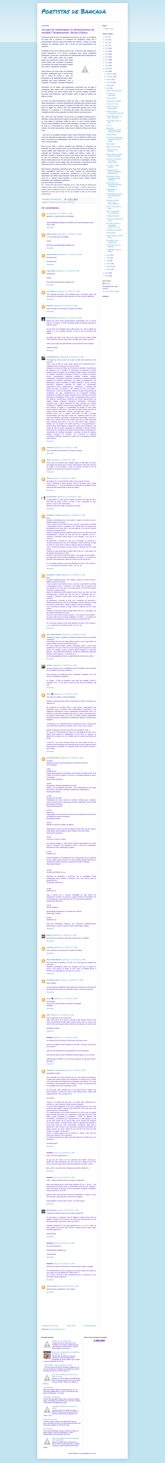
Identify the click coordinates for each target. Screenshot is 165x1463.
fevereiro (109, 266)
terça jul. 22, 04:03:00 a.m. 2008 (64, 1243)
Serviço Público (111, 134)
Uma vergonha (48, 1387)
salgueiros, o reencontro (55, 1070)
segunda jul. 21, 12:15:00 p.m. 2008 (69, 234)
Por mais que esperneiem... (111, 94)
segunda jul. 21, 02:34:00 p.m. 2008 (72, 357)
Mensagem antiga (90, 1326)
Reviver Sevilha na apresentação (112, 107)
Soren (49, 694)
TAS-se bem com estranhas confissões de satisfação (114, 184)
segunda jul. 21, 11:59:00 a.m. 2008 (60, 213)
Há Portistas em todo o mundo (58, 202)
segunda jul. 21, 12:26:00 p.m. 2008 (70, 254)
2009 (106, 68)
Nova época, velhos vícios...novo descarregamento (112, 202)
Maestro (49, 935)
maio (108, 258)
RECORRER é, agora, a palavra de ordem (58, 1365)
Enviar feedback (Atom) (57, 1329)
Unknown (50, 305)
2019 (106, 40)
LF (47, 213)
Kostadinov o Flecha (54, 515)
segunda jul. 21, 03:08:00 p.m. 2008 (63, 478)
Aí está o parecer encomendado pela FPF (114, 112)
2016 (106, 48)
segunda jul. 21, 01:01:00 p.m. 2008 (68, 291)
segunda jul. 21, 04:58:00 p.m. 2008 (73, 515)
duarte (49, 460)
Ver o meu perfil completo (110, 291)
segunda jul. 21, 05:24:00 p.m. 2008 (73, 634)
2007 (106, 273)
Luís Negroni (51, 291)
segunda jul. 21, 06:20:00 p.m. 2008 (64, 665)
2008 (106, 71)
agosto (108, 85)
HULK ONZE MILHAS (54, 634)
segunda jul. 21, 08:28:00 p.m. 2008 (64, 935)
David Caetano (52, 1210)
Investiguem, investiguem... (52, 1397)
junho (108, 255)
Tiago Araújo (51, 271)
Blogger (93, 1453)
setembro (109, 82)
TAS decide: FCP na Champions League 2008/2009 (113, 178)
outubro (109, 79)
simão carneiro (52, 234)
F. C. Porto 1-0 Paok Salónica (112, 166)
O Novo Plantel (111, 98)
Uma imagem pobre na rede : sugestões (113, 117)
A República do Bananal (114, 230)
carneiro (49, 665)
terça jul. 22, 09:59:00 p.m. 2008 (68, 1286)
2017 (106, 45)
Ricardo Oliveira (52, 318)
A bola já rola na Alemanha (111, 190)
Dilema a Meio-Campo (113, 147)
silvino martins (52, 1286)
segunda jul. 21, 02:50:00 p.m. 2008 (65, 447)
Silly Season (71, 202)
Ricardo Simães (52, 254)
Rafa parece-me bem (50, 1419)
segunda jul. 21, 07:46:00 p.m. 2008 (71, 758)
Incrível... (109, 125)
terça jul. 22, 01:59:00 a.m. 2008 (68, 1210)
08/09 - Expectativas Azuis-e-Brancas (113, 212)
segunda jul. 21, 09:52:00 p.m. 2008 (73, 959)
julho (108, 88)
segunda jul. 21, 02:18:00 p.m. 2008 (70, 318)
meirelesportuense (53, 357)
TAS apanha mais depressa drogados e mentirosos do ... (114, 171)
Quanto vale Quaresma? (114, 90)
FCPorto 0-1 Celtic (112, 104)
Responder (50, 227)
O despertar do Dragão (113, 101)
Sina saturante (48, 1429)
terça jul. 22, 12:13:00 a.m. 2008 (74, 1070)
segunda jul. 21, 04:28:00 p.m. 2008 (69, 497)
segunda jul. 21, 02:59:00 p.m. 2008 (63, 460)
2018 (106, 42)
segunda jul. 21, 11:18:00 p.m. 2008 (62, 1015)
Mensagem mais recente (50, 1326)
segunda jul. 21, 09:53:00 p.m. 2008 (71, 980)
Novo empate (110, 144)
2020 (106, 37)
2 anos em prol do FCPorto (112, 150)
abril (108, 261)
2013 (106, 57)
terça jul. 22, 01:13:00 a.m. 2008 (64, 1177)
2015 (106, 51)
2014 (106, 54)
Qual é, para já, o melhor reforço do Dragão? (114, 155)
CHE (48, 1015)
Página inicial (71, 1326)
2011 (106, 62)
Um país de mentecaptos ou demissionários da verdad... (114, 139)
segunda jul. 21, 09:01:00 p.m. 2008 (65, 947)
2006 (106, 276)
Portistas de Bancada (73, 11)
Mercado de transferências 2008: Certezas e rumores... (114, 130)
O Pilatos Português (112, 216)
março (108, 263)
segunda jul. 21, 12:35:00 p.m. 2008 (68, 271)
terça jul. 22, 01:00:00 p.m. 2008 (64, 1263)
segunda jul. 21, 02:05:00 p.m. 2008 (65, 305)
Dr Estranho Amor (53, 758)
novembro (109, 76)
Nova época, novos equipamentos (112, 241)
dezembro (109, 74)
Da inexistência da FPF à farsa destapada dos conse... (114, 195)
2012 (106, 60)
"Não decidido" (111, 233)
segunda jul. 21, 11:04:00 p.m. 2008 (65, 998)
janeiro (108, 269)
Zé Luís (107, 283)
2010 (106, 65)
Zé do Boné (84, 1225)
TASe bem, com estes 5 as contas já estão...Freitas (114, 160)
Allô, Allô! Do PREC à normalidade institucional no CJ (113, 225)
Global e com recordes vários (61, 1341)
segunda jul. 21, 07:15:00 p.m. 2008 (65, 694)
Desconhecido (52, 497)
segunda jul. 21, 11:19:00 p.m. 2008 (65, 1037)
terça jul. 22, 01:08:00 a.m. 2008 (64, 1153)
